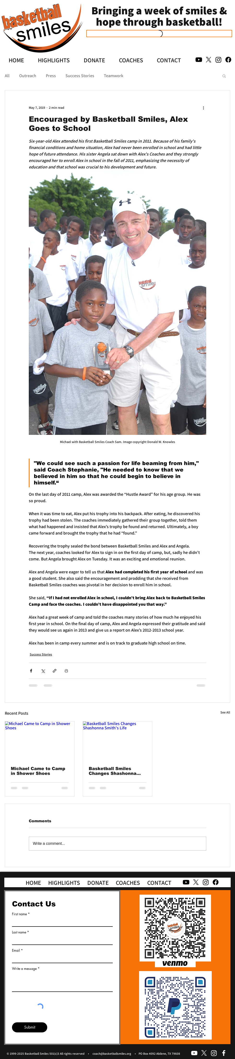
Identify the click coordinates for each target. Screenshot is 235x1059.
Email (16, 950)
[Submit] (29, 1027)
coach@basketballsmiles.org (112, 1054)
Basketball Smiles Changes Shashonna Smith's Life (112, 771)
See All (225, 712)
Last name (19, 932)
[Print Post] (66, 670)
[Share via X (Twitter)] (43, 670)
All (7, 75)
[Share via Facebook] (31, 670)
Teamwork (113, 75)
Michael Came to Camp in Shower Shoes (38, 771)
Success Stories (79, 75)
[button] (224, 76)
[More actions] (203, 107)
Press (51, 75)
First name (19, 914)
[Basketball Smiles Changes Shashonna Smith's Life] (117, 740)
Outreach (27, 75)
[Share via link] (54, 670)
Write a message (24, 968)
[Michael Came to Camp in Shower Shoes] (39, 740)
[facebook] (224, 1053)
